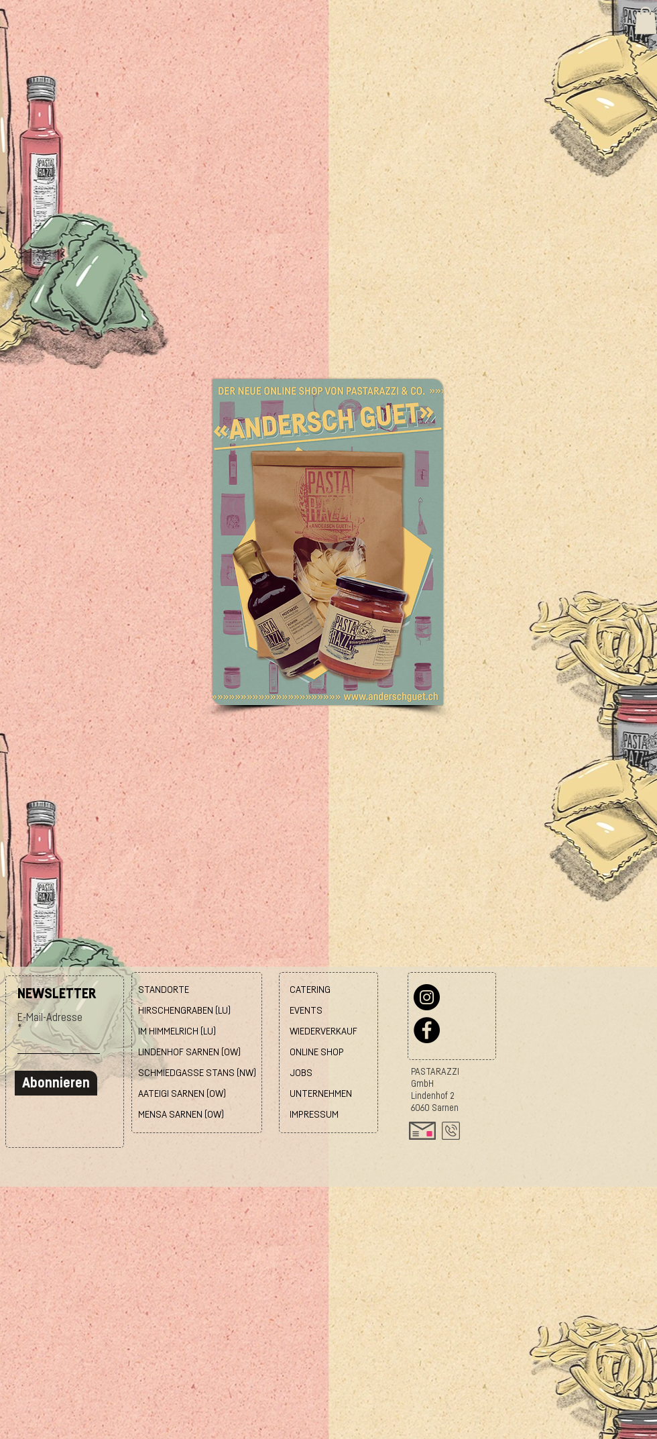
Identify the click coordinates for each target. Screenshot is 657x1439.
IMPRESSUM (314, 1115)
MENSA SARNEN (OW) (181, 1115)
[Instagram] (427, 997)
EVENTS (306, 1011)
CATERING (310, 990)
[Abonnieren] (56, 1083)
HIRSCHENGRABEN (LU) (184, 1011)
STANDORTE (163, 990)
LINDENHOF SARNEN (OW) (189, 1052)
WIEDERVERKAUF (323, 1031)
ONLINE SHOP (317, 1052)
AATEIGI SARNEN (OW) (182, 1094)
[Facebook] (427, 1030)
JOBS (301, 1073)
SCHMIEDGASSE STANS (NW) (197, 1073)
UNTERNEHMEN (321, 1094)
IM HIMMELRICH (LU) (177, 1031)
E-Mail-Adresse (49, 1017)
